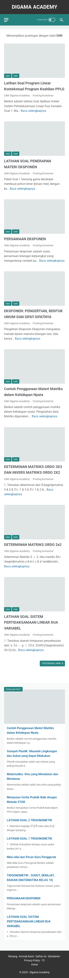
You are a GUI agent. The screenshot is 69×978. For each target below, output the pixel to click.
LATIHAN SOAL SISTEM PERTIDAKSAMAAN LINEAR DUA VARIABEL (31, 622)
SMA (8, 76)
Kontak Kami (26, 956)
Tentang (13, 956)
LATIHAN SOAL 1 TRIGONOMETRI (29, 838)
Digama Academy (34, 7)
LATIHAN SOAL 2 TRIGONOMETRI (29, 820)
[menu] (6, 20)
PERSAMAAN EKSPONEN (25, 239)
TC (43, 960)
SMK (15, 76)
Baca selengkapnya (33, 111)
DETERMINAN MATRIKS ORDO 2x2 (32, 544)
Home (34, 964)
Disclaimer (54, 956)
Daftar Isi (41, 956)
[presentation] (34, 556)
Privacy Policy (32, 960)
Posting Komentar (43, 95)
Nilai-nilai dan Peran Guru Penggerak (31, 857)
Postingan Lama (51, 663)
